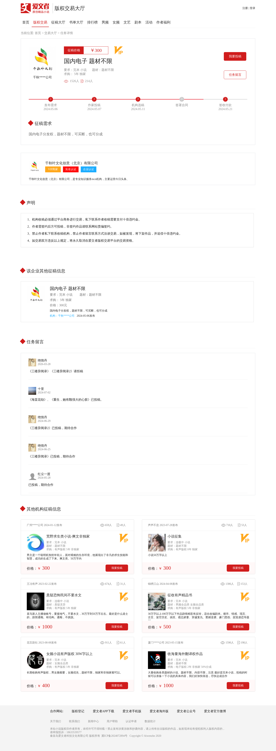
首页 (38, 33)
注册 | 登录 (248, 8)
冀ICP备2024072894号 (114, 735)
